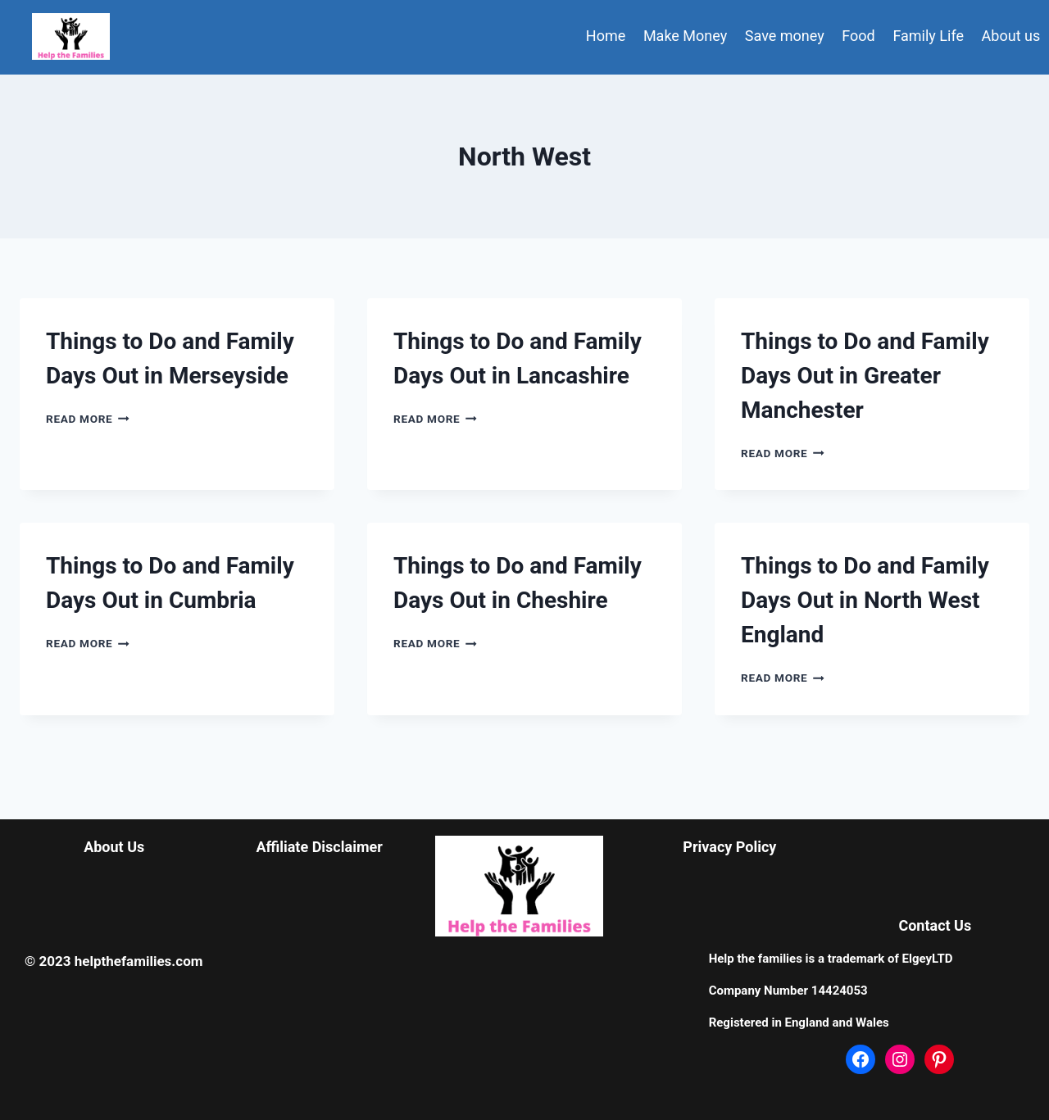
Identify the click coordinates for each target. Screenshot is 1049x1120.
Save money (784, 35)
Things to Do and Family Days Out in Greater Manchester (865, 376)
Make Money (685, 35)
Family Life (928, 35)
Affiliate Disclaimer (319, 846)
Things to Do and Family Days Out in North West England (865, 600)
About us (1011, 35)
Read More (87, 418)
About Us (114, 846)
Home (605, 35)
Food (858, 35)
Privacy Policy (729, 846)
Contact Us (934, 925)
